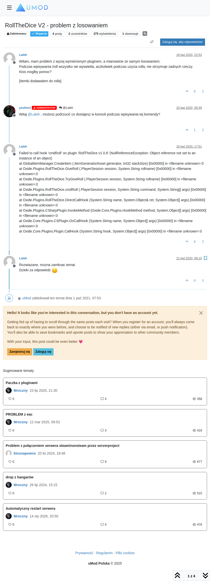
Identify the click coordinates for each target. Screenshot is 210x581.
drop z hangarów (19, 477)
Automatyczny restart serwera (30, 508)
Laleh (23, 55)
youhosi (25, 108)
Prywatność (84, 553)
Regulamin (104, 553)
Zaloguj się (43, 351)
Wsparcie (39, 33)
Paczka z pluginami (21, 383)
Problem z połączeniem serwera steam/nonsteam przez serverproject (62, 446)
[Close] (201, 313)
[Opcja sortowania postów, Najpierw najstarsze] (152, 42)
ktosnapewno (25, 453)
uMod (26, 298)
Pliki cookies (125, 553)
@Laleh (66, 108)
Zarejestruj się (19, 351)
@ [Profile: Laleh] (34, 114)
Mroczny (21, 390)
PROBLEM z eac (19, 414)
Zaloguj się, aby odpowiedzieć (182, 42)
